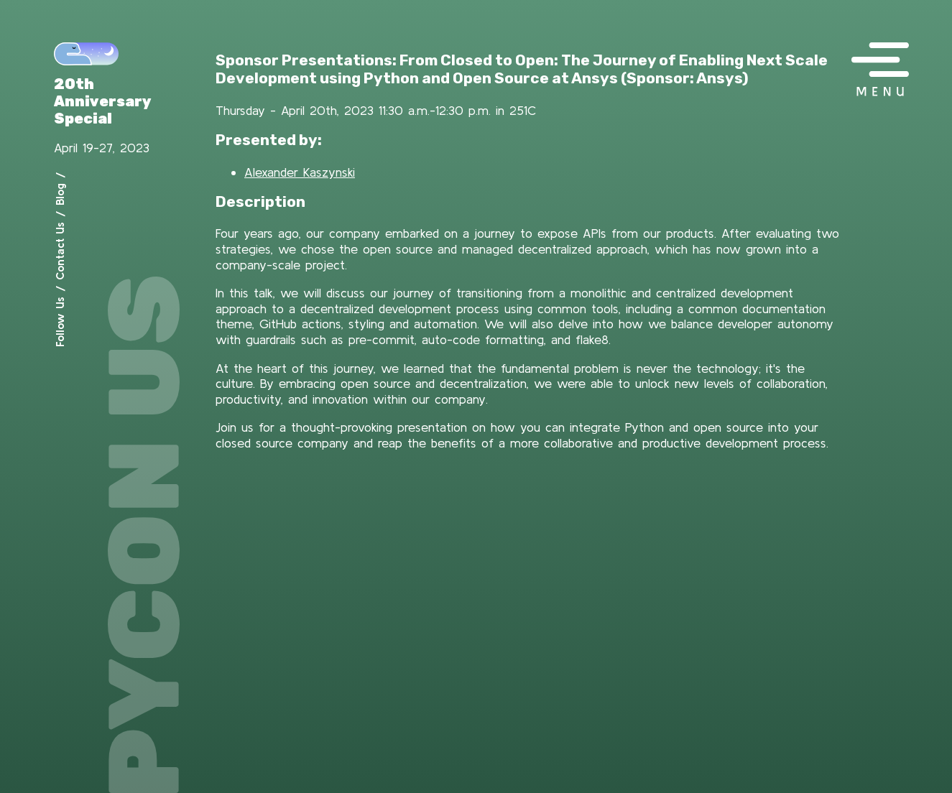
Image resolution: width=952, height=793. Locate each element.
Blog (59, 194)
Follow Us (59, 322)
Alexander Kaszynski (299, 172)
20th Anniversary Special (103, 101)
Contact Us (59, 251)
